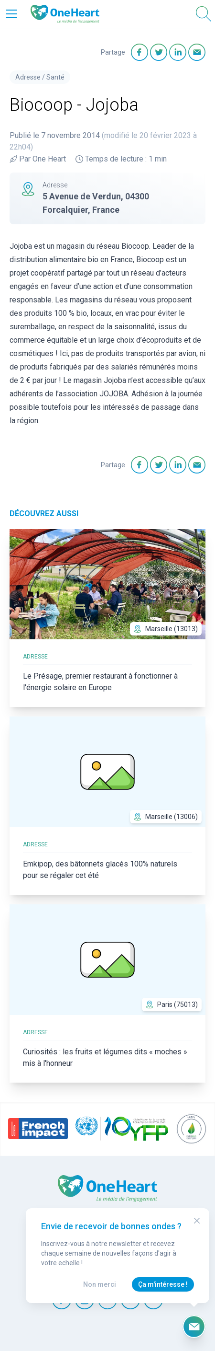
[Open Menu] (11, 14)
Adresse (28, 77)
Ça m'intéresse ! (163, 1284)
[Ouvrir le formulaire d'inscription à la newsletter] (194, 1326)
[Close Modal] (197, 1220)
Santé (55, 77)
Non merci (99, 1284)
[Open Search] (203, 14)
